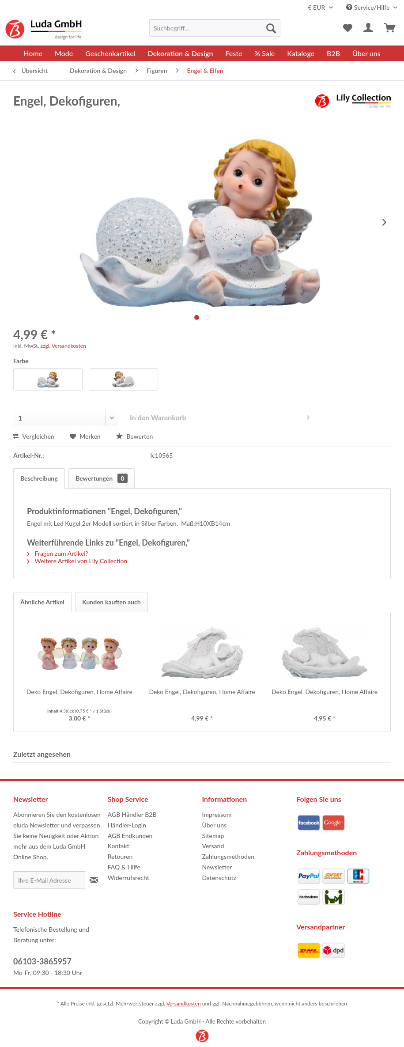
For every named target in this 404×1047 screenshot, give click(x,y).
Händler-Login (127, 825)
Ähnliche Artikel (42, 602)
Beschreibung (39, 478)
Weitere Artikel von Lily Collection (77, 561)
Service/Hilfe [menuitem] (368, 7)
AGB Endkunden (130, 835)
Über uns (214, 825)
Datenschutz (219, 877)
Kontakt (118, 846)
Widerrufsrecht (128, 877)
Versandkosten (183, 1003)
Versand (213, 846)
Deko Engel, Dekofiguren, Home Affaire (79, 691)
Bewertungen (101, 478)
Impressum (217, 814)
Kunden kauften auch (111, 602)
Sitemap (213, 835)
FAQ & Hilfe (124, 867)
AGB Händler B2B (132, 814)
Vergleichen (33, 436)
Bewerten (134, 436)
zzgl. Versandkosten (63, 345)
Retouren (120, 856)
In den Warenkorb (220, 415)
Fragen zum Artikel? (57, 553)
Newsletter (217, 867)
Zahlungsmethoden (228, 856)
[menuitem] (214, 28)
